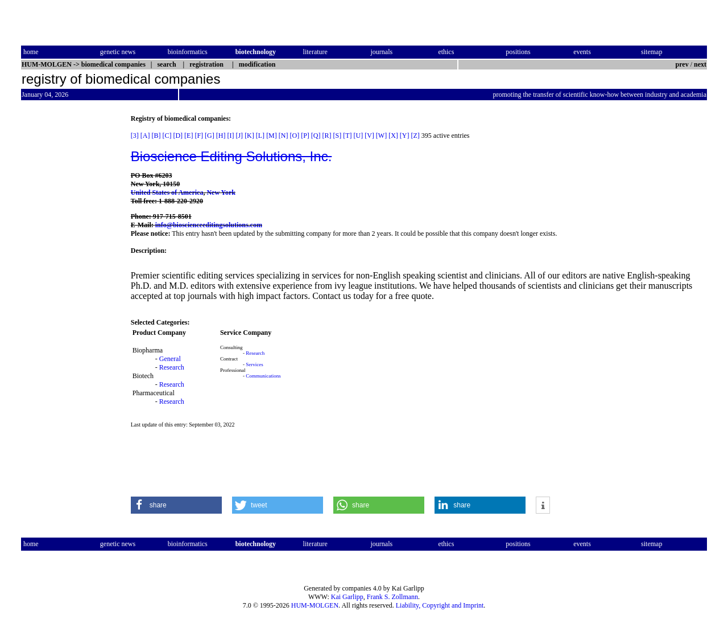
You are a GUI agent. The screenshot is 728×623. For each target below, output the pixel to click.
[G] (209, 136)
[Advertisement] (68, 285)
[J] (239, 136)
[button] (176, 505)
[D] (178, 136)
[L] (260, 136)
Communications (263, 376)
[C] (166, 136)
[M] (271, 136)
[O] (294, 136)
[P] (305, 136)
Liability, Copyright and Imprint (440, 605)
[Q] (316, 136)
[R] (326, 136)
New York (220, 192)
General (170, 359)
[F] (199, 136)
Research (171, 367)
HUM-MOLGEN (314, 605)
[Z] (415, 136)
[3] (135, 136)
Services (254, 364)
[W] (381, 136)
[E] (188, 136)
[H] (221, 136)
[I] (230, 136)
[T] (347, 136)
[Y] (405, 136)
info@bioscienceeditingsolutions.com (208, 225)
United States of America (167, 192)
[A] (145, 136)
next (700, 64)
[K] (249, 136)
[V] (369, 136)
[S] (337, 136)
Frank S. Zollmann (392, 597)
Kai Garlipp (347, 597)
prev (682, 64)
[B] (155, 136)
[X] (393, 136)
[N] (283, 136)
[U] (358, 136)
